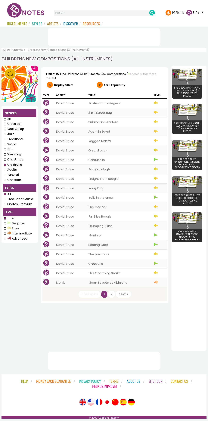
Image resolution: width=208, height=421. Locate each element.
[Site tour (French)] (99, 402)
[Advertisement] (104, 36)
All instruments (13, 50)
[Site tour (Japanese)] (107, 402)
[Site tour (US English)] (91, 402)
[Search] (152, 13)
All (9, 119)
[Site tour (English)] (83, 402)
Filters (63, 85)
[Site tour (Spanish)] (123, 402)
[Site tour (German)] (131, 402)
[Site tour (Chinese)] (115, 402)
